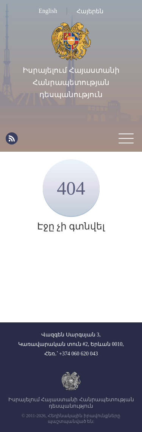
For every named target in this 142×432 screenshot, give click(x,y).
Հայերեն (89, 11)
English (48, 11)
